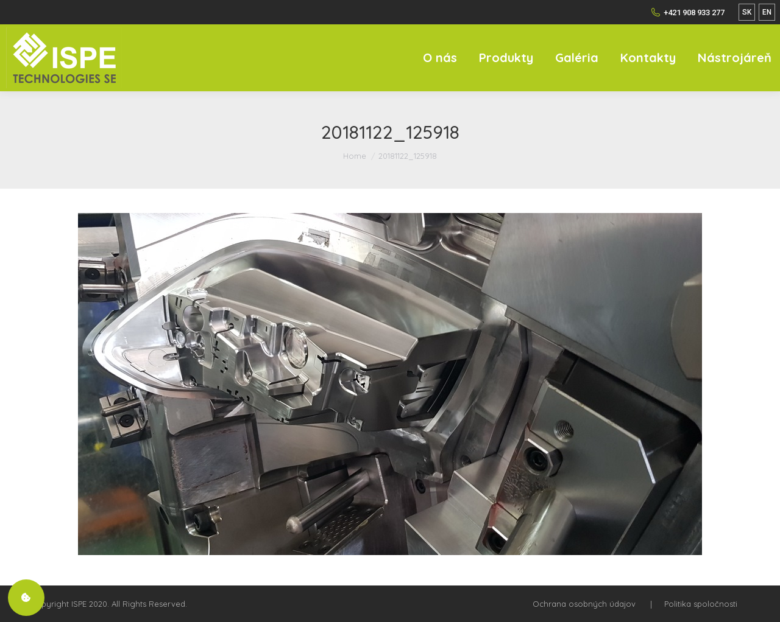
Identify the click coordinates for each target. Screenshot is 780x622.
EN (766, 12)
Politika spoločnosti (700, 604)
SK (746, 12)
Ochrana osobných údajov (584, 604)
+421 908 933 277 (688, 12)
